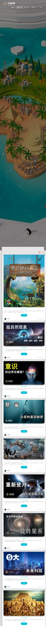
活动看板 (26, 7)
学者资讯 (19, 7)
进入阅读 (24, 315)
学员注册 (34, 7)
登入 (41, 7)
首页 (13, 7)
